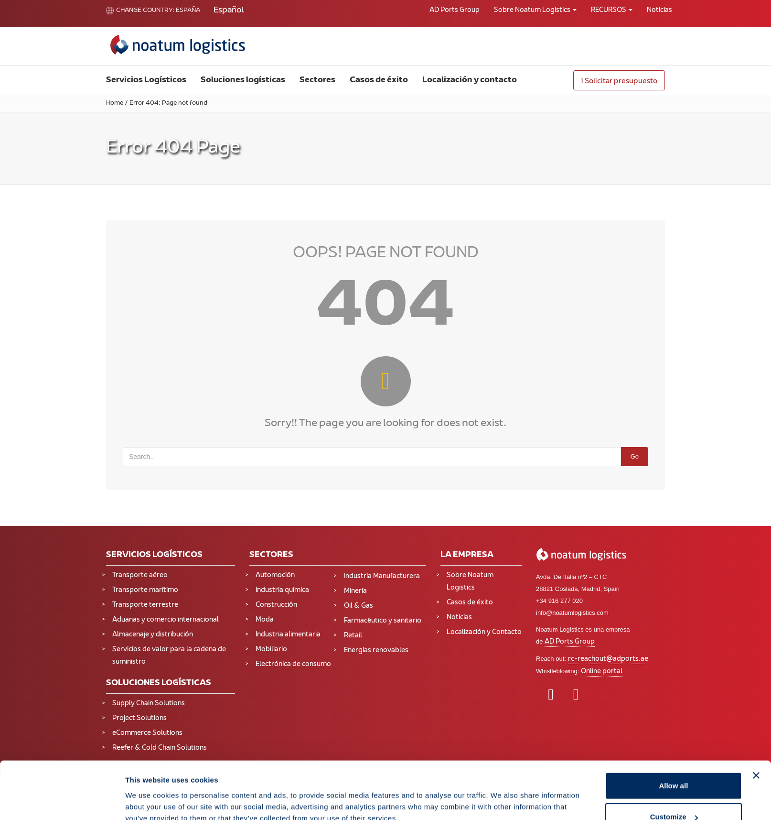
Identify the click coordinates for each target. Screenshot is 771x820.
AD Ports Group (454, 10)
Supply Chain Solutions (148, 703)
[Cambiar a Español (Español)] (229, 10)
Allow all (673, 732)
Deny (674, 794)
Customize (674, 763)
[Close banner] (756, 721)
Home (114, 103)
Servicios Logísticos (146, 80)
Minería (355, 591)
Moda (265, 619)
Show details (147, 791)
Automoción (275, 575)
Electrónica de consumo (293, 664)
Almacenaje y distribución (152, 634)
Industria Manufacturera (382, 576)
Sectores (317, 80)
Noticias (659, 10)
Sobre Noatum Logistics (535, 10)
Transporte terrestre (145, 605)
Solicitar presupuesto (619, 82)
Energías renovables (376, 650)
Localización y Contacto (484, 632)
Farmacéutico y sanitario (382, 620)
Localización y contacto (469, 80)
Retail (353, 635)
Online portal (601, 671)
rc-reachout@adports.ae (608, 659)
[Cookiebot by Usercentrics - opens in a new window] (62, 801)
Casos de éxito (379, 80)
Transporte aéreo (140, 575)
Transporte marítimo (145, 590)
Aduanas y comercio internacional (165, 619)
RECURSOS (611, 10)
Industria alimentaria (288, 634)
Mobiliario (271, 649)
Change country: (140, 10)
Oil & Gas (358, 606)
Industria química (282, 590)
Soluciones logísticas (243, 80)
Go (635, 456)
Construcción (276, 605)
